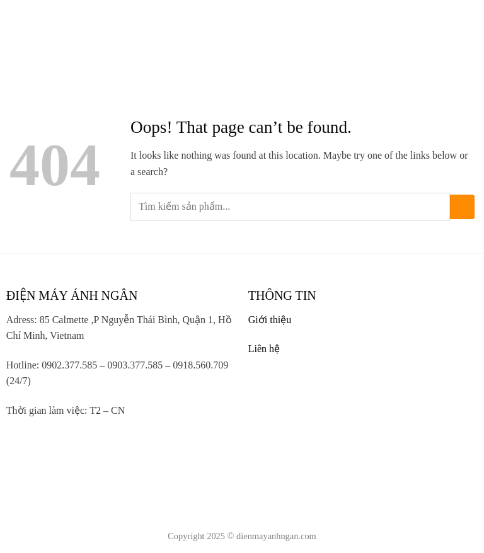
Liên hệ (264, 348)
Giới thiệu (269, 319)
